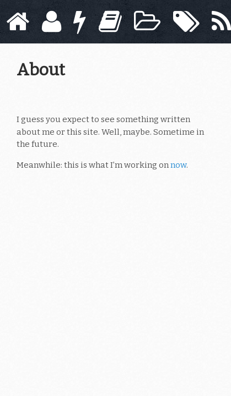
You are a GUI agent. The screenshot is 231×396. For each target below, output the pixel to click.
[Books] (110, 21)
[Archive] (147, 21)
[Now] (79, 21)
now (178, 165)
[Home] (17, 21)
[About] (51, 21)
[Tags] (186, 21)
